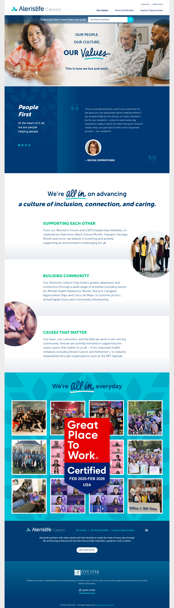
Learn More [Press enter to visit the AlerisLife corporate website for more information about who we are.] (87, 550)
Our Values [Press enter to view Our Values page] (81, 530)
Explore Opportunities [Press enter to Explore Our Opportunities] (151, 10)
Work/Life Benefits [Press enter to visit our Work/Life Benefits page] (124, 10)
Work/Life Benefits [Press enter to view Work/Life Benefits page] (100, 530)
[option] (113, 133)
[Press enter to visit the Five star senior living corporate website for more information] (87, 572)
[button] (19, 145)
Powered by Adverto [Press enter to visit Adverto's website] (105, 605)
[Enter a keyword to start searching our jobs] (107, 19)
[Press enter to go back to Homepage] (36, 8)
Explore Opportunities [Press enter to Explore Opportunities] (123, 530)
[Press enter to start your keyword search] (130, 19)
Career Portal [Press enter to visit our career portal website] (157, 4)
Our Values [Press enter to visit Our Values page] (102, 10)
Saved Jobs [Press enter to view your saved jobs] (145, 4)
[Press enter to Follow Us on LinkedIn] (146, 530)
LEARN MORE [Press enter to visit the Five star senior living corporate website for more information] (87, 590)
